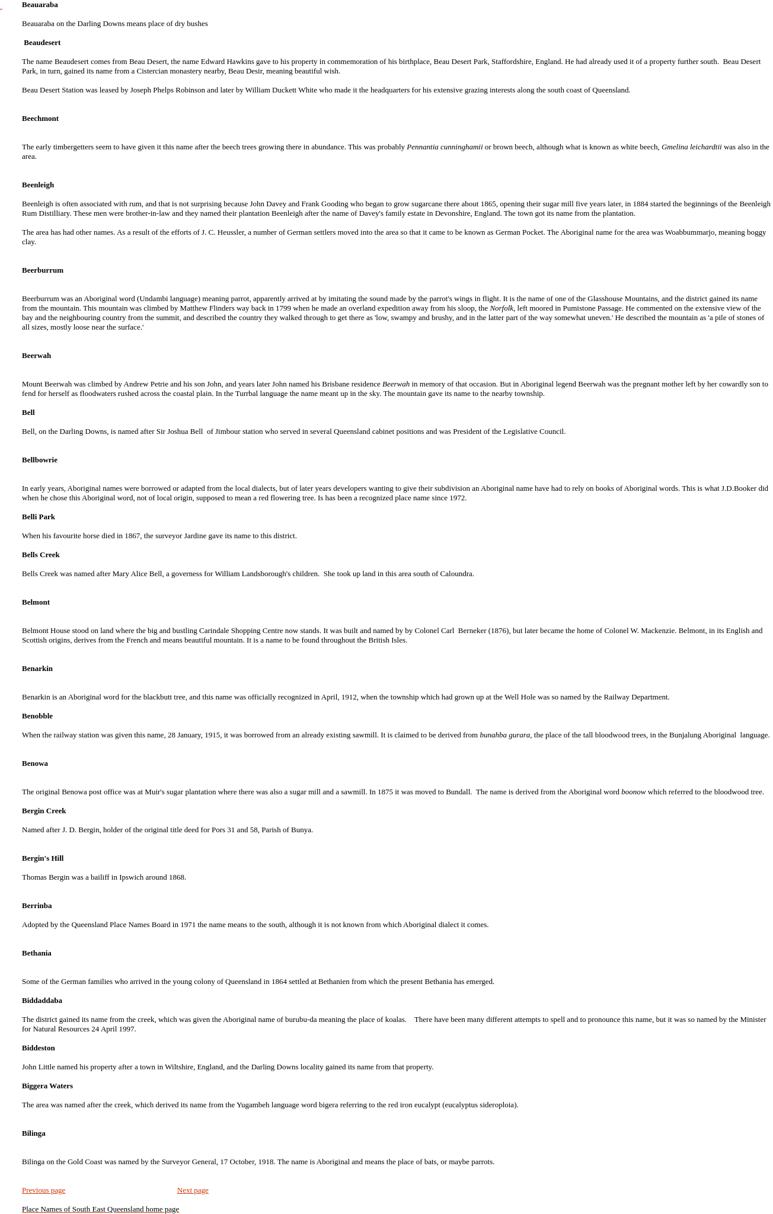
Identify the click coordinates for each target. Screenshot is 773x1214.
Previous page (43, 1190)
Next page (193, 1190)
